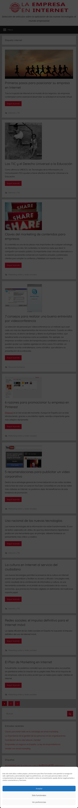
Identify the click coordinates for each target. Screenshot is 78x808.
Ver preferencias (39, 802)
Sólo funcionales (39, 795)
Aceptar (39, 789)
